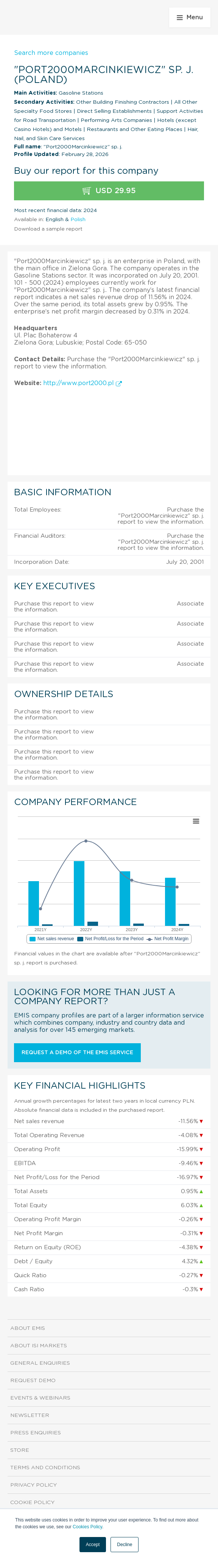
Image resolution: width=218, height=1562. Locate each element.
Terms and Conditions (45, 1467)
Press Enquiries (35, 1433)
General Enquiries (40, 1363)
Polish (78, 219)
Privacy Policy (33, 1485)
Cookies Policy (87, 1526)
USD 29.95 (109, 191)
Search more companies (51, 53)
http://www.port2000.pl (82, 383)
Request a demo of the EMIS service (77, 1052)
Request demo (33, 1380)
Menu (190, 17)
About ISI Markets (38, 1345)
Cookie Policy (32, 1502)
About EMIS (27, 1328)
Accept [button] (93, 1544)
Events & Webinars (40, 1398)
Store (19, 1450)
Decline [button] (124, 1544)
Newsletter (29, 1415)
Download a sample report (48, 229)
